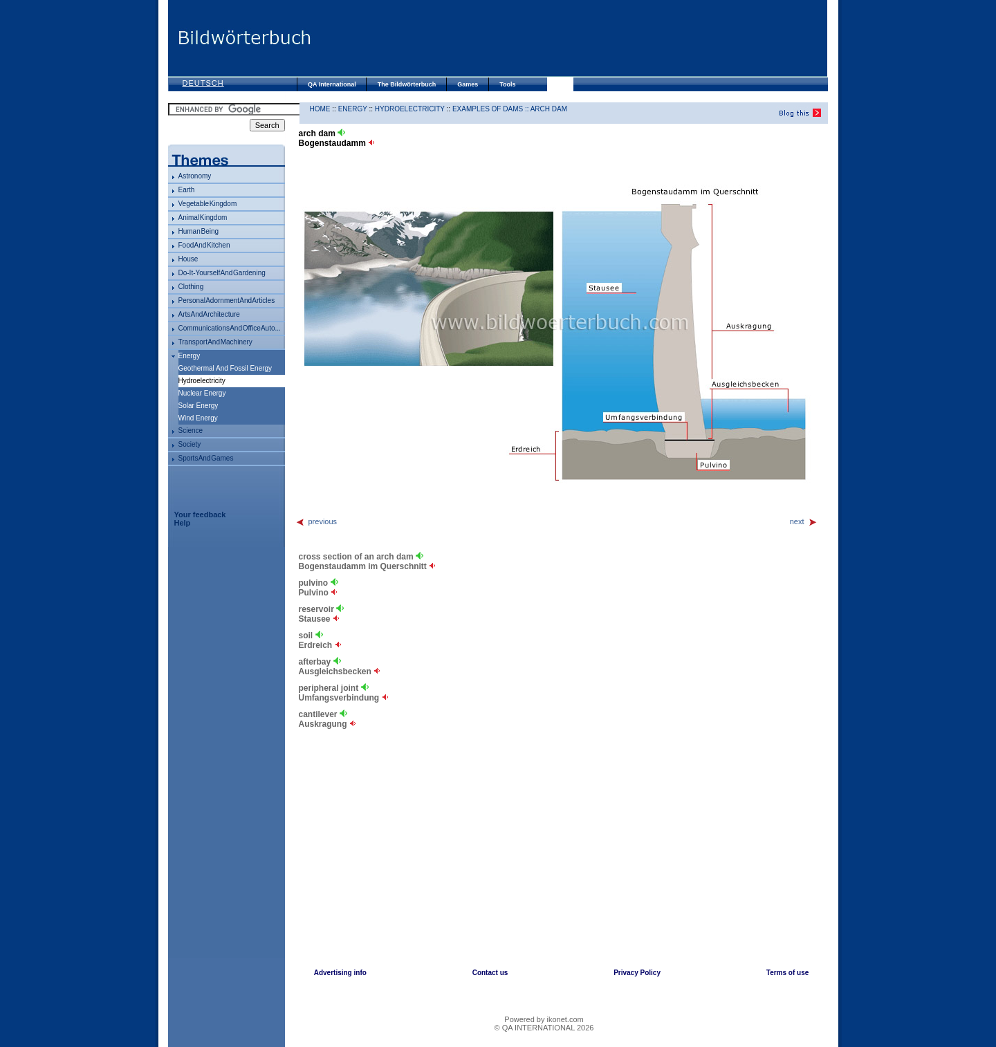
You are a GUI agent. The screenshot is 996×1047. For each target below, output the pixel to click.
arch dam (549, 109)
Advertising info (340, 972)
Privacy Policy (637, 972)
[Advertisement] (569, 38)
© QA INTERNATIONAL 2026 (544, 1027)
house (188, 259)
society (189, 444)
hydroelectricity (410, 109)
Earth (186, 190)
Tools (507, 84)
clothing (191, 286)
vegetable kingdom (207, 203)
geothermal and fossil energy (225, 368)
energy (189, 356)
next (804, 521)
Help (182, 523)
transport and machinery (215, 342)
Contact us (490, 972)
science (190, 430)
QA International (332, 84)
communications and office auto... (229, 328)
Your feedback (200, 514)
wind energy (198, 418)
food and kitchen (204, 245)
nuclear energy (202, 393)
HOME (320, 109)
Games (467, 84)
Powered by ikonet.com (543, 1019)
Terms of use (787, 972)
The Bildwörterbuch (407, 84)
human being (198, 231)
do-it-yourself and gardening (222, 273)
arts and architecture (209, 314)
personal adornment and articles (226, 300)
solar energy (198, 405)
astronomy (195, 176)
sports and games (206, 458)
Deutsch (203, 83)
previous (316, 521)
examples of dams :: (491, 109)
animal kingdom (203, 217)
